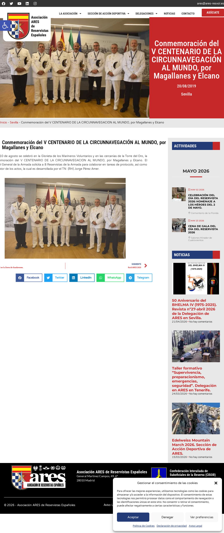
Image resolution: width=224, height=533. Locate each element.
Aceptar (133, 517)
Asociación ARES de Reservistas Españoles (112, 471)
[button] (5, 25)
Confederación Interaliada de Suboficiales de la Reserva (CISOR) (193, 473)
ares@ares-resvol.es (210, 3)
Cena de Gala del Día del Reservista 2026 (203, 232)
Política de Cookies (144, 526)
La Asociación (70, 13)
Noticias (169, 13)
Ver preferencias (201, 517)
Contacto (188, 13)
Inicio (3, 122)
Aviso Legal (195, 526)
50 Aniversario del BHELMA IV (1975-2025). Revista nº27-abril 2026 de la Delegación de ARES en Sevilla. (194, 308)
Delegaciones (146, 13)
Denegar (167, 517)
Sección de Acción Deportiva (108, 13)
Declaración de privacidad (172, 526)
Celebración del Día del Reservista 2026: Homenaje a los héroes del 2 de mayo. (203, 205)
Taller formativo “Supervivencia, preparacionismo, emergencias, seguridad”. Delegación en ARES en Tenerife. (194, 376)
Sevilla (190, 94)
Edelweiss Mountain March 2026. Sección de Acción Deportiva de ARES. (194, 441)
